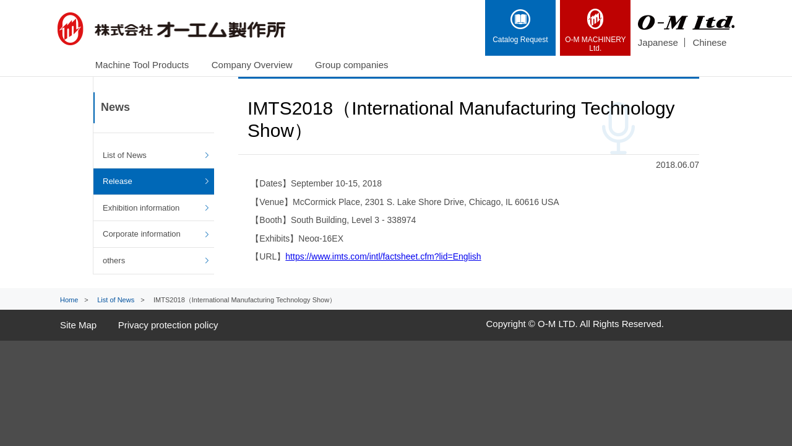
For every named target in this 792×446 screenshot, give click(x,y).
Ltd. (595, 31)
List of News (125, 155)
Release (117, 181)
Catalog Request (520, 26)
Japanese (658, 42)
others (114, 260)
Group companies (351, 64)
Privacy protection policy (168, 325)
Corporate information (142, 233)
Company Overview (252, 64)
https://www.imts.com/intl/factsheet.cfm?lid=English (383, 256)
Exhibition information (141, 207)
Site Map (78, 325)
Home (69, 300)
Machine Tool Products (142, 64)
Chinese (709, 42)
